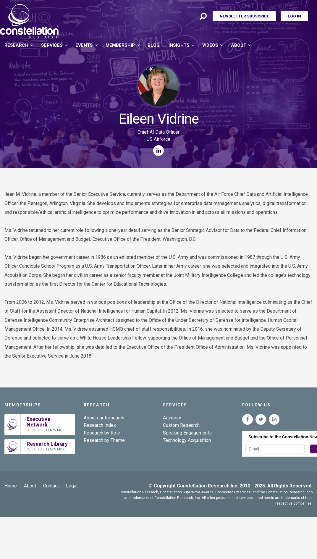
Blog (154, 45)
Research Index (100, 425)
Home (10, 486)
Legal (71, 486)
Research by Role (102, 433)
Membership (120, 45)
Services (52, 45)
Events (84, 45)
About (238, 45)
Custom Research (181, 425)
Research (16, 45)
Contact (51, 486)
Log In (294, 16)
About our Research (104, 418)
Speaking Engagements (187, 433)
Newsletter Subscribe (244, 16)
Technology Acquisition (187, 440)
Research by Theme (104, 440)
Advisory (172, 418)
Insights (179, 45)
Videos (210, 45)
